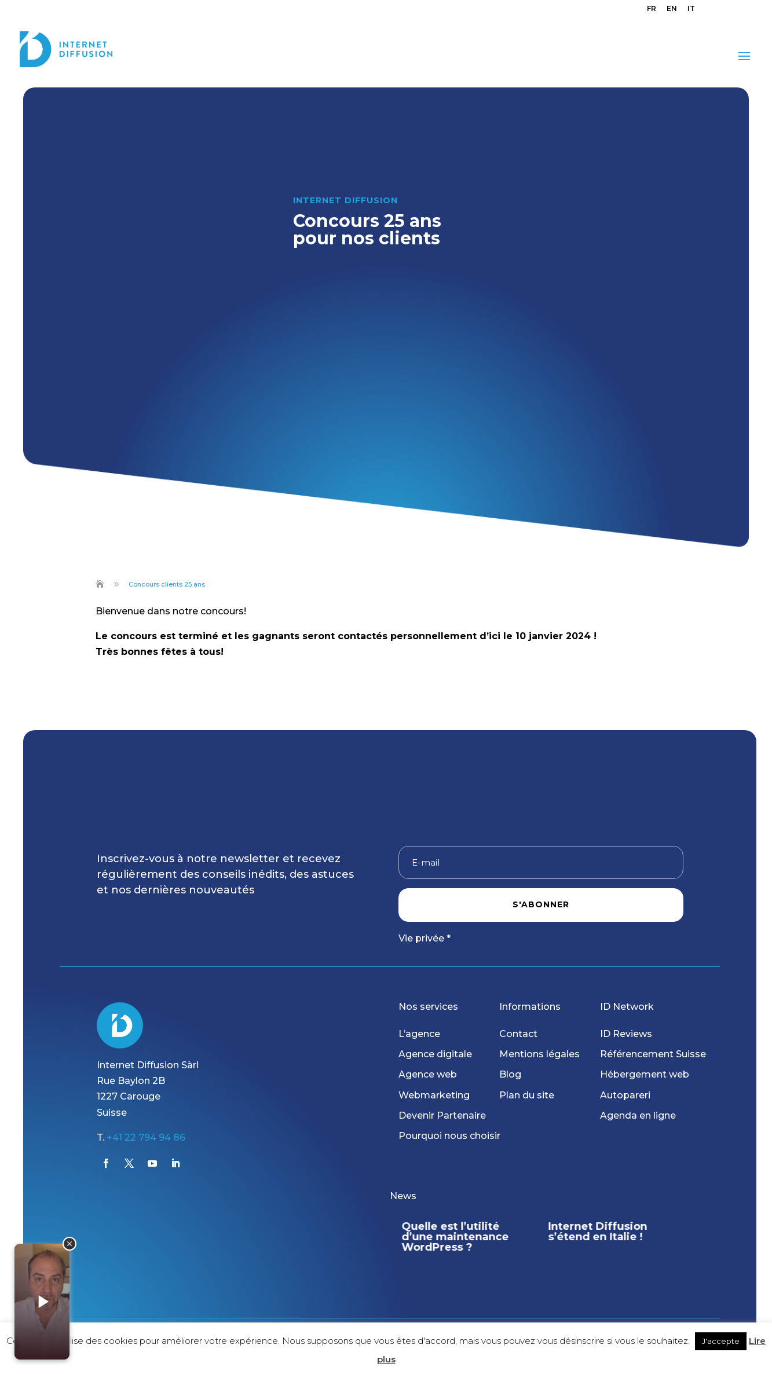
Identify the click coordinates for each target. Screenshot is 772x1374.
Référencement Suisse (653, 1054)
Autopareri (625, 1095)
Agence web (427, 1074)
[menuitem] (651, 11)
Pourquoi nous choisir (449, 1135)
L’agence (419, 1033)
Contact (518, 1033)
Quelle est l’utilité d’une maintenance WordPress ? (454, 1237)
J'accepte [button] (721, 1341)
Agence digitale (435, 1054)
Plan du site (526, 1095)
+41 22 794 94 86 (146, 1137)
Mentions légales (539, 1054)
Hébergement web (644, 1074)
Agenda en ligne (638, 1115)
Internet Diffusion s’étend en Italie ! (597, 1231)
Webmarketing (434, 1095)
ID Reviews (626, 1033)
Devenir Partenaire (442, 1115)
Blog (510, 1074)
